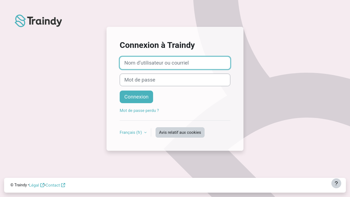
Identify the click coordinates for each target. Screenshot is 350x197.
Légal (34, 185)
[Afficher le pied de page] (336, 183)
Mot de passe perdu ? (139, 110)
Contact (53, 185)
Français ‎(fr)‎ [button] (131, 132)
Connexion (136, 97)
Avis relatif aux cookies (180, 132)
